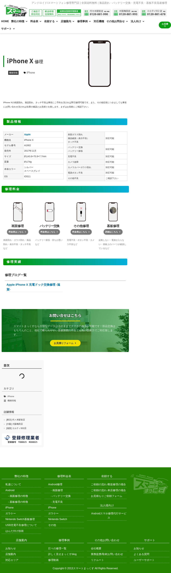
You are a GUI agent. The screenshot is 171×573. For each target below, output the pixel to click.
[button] (19, 21)
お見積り (165, 25)
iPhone (31, 72)
